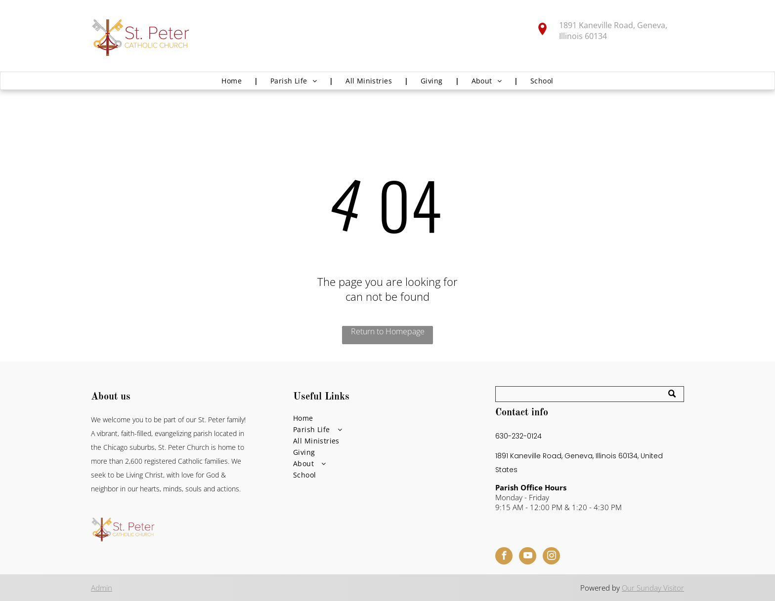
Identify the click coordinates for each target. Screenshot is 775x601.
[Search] (589, 394)
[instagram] (551, 557)
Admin (101, 588)
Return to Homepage (388, 331)
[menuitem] (233, 80)
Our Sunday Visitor (653, 588)
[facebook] (504, 557)
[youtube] (527, 557)
